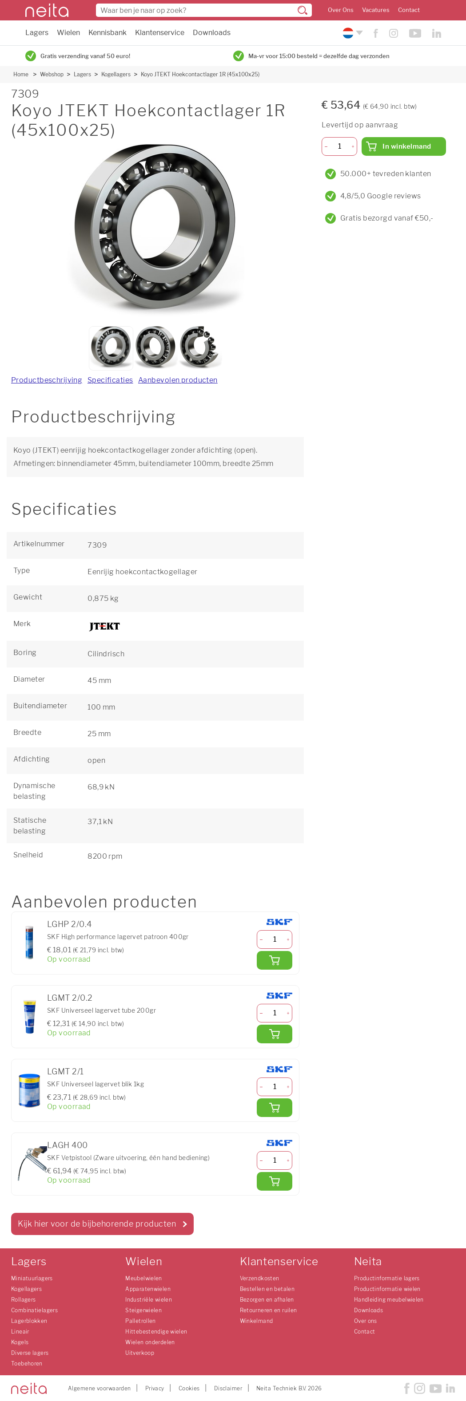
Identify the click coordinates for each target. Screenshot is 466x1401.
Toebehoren (27, 1363)
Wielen (68, 32)
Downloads (212, 32)
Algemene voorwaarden (99, 1388)
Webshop (52, 74)
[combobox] (203, 10)
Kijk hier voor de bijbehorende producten (97, 1223)
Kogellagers (116, 74)
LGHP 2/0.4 (69, 924)
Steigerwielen (143, 1310)
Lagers (36, 32)
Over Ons (341, 10)
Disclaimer (228, 1388)
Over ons (365, 1321)
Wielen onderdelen (150, 1342)
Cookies (189, 1388)
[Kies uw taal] (351, 33)
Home (20, 74)
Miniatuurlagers (32, 1278)
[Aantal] (274, 939)
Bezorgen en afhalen (267, 1299)
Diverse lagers (29, 1353)
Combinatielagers (34, 1310)
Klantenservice (159, 32)
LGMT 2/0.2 (69, 997)
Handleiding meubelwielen (389, 1299)
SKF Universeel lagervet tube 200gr (101, 1010)
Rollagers (23, 1299)
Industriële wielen (148, 1299)
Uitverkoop (139, 1353)
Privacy (154, 1388)
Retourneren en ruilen (268, 1310)
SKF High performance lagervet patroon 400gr (118, 936)
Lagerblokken (29, 1321)
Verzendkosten (259, 1278)
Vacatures (376, 10)
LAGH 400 (67, 1145)
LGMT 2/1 (65, 1071)
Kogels (19, 1342)
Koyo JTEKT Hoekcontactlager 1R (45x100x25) (200, 74)
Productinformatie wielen (387, 1289)
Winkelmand (256, 1321)
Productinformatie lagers (387, 1278)
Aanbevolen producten (178, 380)
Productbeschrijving (46, 380)
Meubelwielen (143, 1278)
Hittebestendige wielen (156, 1331)
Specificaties (110, 380)
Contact (409, 10)
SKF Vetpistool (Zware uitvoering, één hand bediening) (128, 1157)
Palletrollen (140, 1321)
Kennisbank (107, 32)
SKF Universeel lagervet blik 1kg (95, 1084)
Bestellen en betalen (267, 1289)
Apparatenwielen (148, 1289)
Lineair (20, 1331)
